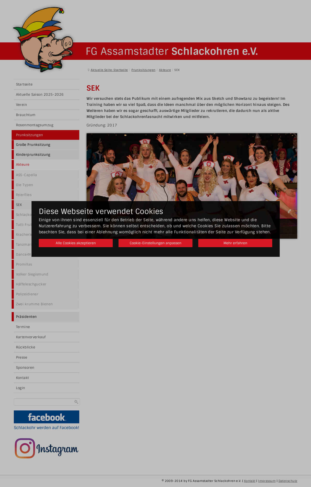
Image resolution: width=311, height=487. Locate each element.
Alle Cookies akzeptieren (75, 243)
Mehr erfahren (236, 243)
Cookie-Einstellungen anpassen (155, 243)
